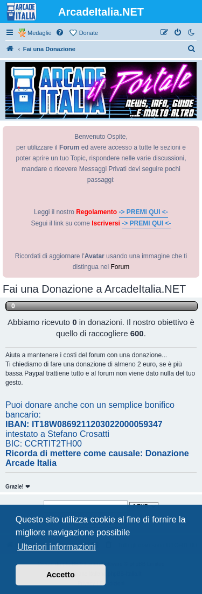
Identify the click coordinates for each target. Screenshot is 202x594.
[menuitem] (60, 32)
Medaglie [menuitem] (39, 33)
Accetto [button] (60, 574)
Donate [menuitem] (88, 33)
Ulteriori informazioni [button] (56, 546)
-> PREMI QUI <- (143, 212)
